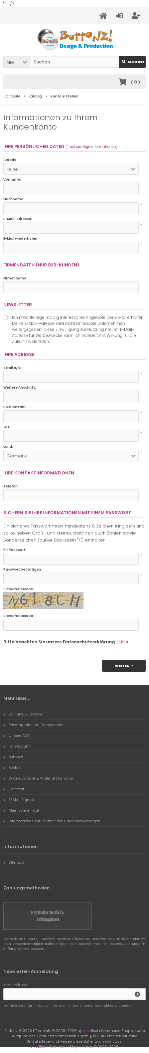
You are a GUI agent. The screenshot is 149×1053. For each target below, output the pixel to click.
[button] (16, 62)
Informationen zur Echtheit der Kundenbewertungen (51, 821)
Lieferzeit (13, 789)
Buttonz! (13, 757)
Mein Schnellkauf (21, 810)
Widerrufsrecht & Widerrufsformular (38, 778)
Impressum (16, 746)
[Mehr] (123, 642)
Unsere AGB (16, 735)
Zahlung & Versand (23, 714)
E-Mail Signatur (20, 799)
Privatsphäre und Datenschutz (33, 724)
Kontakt (12, 767)
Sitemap (13, 862)
